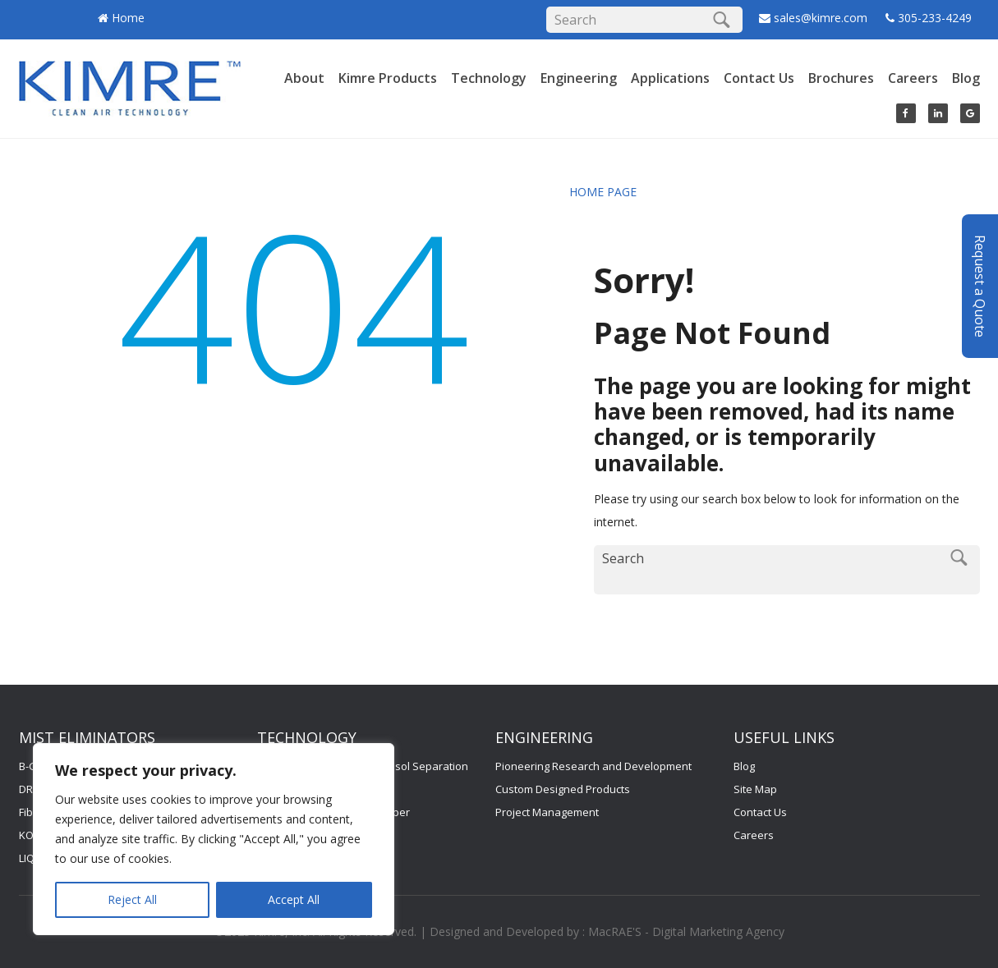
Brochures (841, 78)
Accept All (294, 899)
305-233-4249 (935, 17)
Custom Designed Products (562, 789)
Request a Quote (980, 277)
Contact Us (759, 78)
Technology (489, 78)
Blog (966, 78)
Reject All (132, 899)
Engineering (578, 78)
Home (128, 17)
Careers (913, 78)
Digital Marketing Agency (718, 931)
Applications (670, 78)
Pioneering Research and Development (593, 766)
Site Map (755, 789)
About (304, 78)
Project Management (547, 812)
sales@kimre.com (822, 17)
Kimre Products (387, 78)
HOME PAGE (603, 192)
